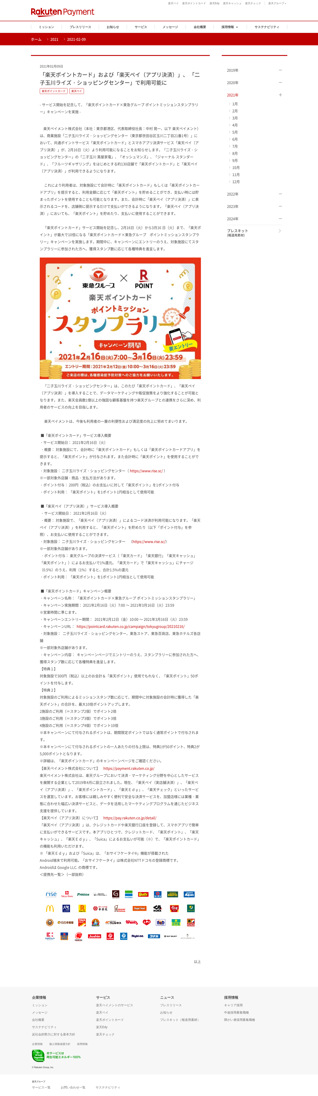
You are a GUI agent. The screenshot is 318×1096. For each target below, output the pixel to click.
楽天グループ (277, 4)
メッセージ (170, 27)
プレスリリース (80, 27)
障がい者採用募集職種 (239, 1020)
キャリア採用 (233, 1005)
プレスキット (237, 233)
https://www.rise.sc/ (146, 470)
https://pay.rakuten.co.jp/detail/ (129, 817)
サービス (141, 27)
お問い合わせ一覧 (73, 1087)
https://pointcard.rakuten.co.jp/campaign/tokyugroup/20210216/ (131, 626)
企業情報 (37, 1044)
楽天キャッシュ (232, 3)
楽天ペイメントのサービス (114, 1005)
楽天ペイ (173, 3)
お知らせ (113, 27)
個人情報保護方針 (59, 1044)
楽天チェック (253, 3)
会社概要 (200, 27)
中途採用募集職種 (236, 1012)
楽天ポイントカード (194, 3)
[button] (230, 27)
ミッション (46, 27)
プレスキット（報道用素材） (180, 1020)
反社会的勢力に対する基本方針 (53, 1034)
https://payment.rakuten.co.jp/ (128, 768)
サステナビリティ (267, 27)
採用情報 (82, 1044)
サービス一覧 (41, 1087)
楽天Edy (215, 3)
